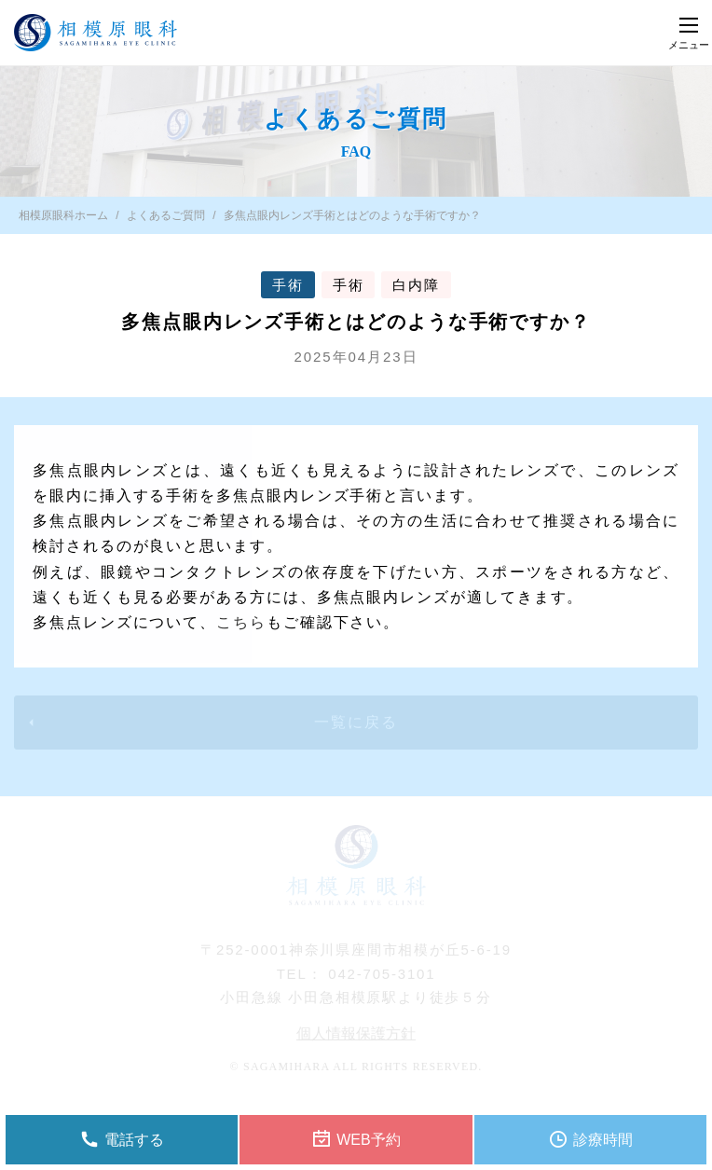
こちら (241, 622)
